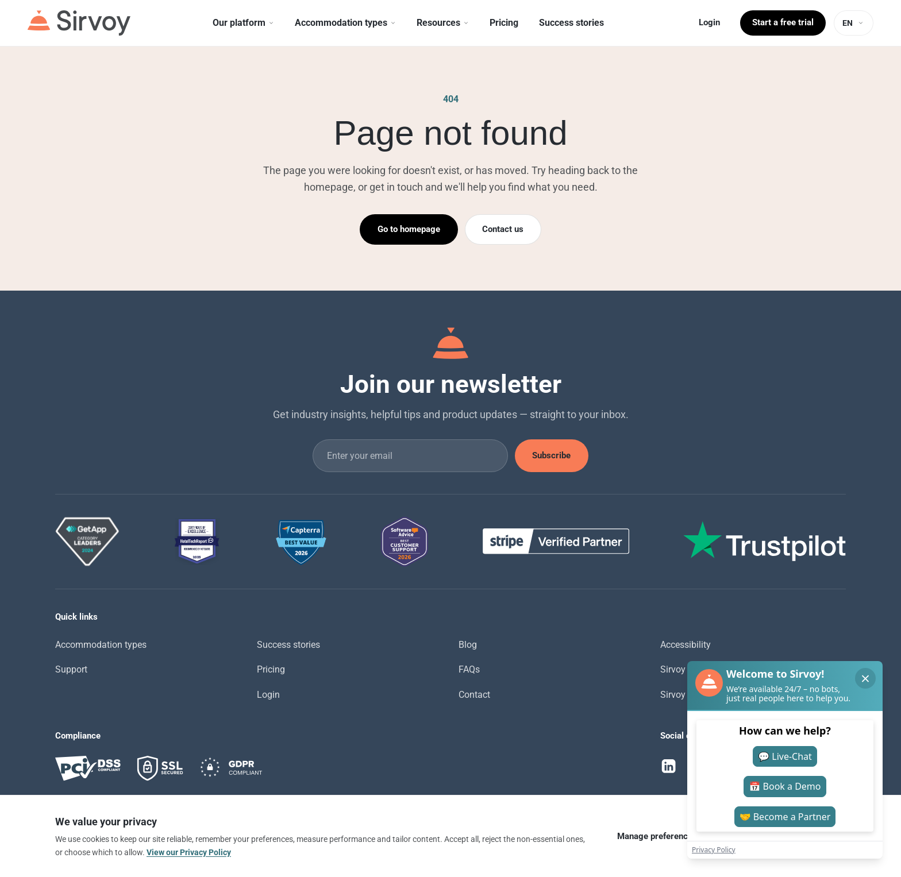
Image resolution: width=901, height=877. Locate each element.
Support (71, 669)
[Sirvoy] (79, 23)
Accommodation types (101, 644)
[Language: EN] (853, 22)
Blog (468, 644)
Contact (474, 694)
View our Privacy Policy (189, 852)
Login (709, 22)
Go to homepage (409, 229)
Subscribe (551, 455)
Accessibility (685, 644)
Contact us (502, 229)
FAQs (469, 669)
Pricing (271, 669)
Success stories (288, 644)
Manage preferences (657, 836)
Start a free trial (783, 22)
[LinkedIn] (668, 766)
